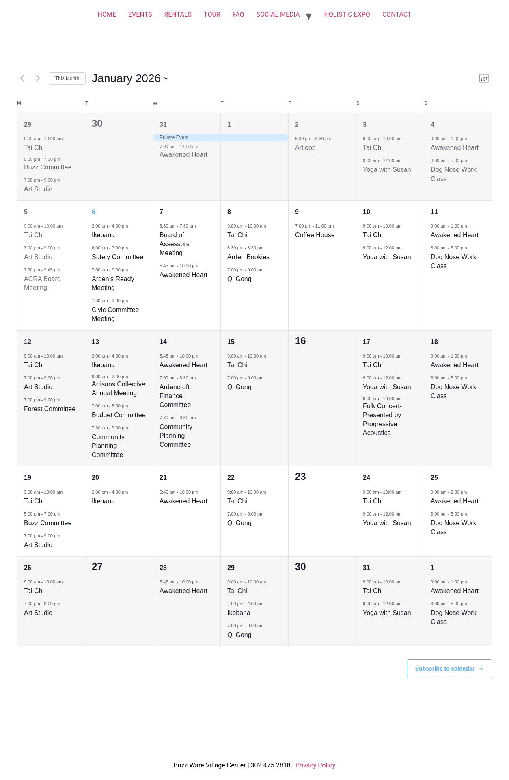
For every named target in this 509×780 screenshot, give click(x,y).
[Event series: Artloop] (335, 138)
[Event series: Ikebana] (132, 225)
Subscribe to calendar (444, 668)
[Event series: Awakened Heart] (471, 138)
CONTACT (397, 14)
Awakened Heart (183, 154)
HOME (106, 14)
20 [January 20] (95, 477)
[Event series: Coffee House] (338, 225)
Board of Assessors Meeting (175, 244)
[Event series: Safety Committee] (132, 247)
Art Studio (38, 189)
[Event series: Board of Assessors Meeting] (200, 225)
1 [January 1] (229, 124)
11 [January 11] (434, 211)
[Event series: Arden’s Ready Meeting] (132, 269)
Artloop (305, 147)
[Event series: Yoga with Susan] (405, 160)
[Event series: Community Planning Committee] (132, 427)
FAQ (238, 14)
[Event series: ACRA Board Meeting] (64, 269)
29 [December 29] (27, 124)
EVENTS (140, 14)
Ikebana (103, 235)
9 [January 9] (297, 211)
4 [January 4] (432, 124)
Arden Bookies (248, 257)
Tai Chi (34, 147)
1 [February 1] (432, 567)
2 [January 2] (297, 124)
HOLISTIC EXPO (347, 14)
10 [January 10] (366, 211)
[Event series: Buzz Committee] (64, 513)
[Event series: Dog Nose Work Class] (471, 160)
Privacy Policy (315, 765)
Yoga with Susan (387, 169)
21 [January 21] (163, 477)
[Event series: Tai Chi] (66, 138)
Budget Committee (119, 415)
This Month (67, 78)
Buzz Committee (47, 167)
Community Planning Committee (108, 445)
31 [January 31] (366, 567)
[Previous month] (22, 78)
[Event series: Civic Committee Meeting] (132, 300)
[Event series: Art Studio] (64, 179)
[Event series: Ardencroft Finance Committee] (200, 377)
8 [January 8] (229, 211)
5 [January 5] (26, 211)
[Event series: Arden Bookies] (267, 247)
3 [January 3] (365, 124)
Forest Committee (49, 408)
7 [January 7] (161, 211)
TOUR (212, 14)
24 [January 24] (366, 477)
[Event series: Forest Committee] (64, 399)
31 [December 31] (163, 124)
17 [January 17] (366, 341)
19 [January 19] (27, 477)
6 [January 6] (93, 211)
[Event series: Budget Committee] (132, 405)
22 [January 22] (231, 477)
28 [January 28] (163, 567)
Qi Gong (239, 278)
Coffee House (315, 235)
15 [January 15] (231, 341)
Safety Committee (117, 257)
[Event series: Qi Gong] (267, 269)
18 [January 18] (434, 341)
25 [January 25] (434, 477)
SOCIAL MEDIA (278, 14)
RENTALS (178, 14)
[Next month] (38, 78)
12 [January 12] (27, 341)
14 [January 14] (163, 341)
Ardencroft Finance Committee (175, 396)
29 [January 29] (231, 567)
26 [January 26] (27, 567)
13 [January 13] (95, 341)
